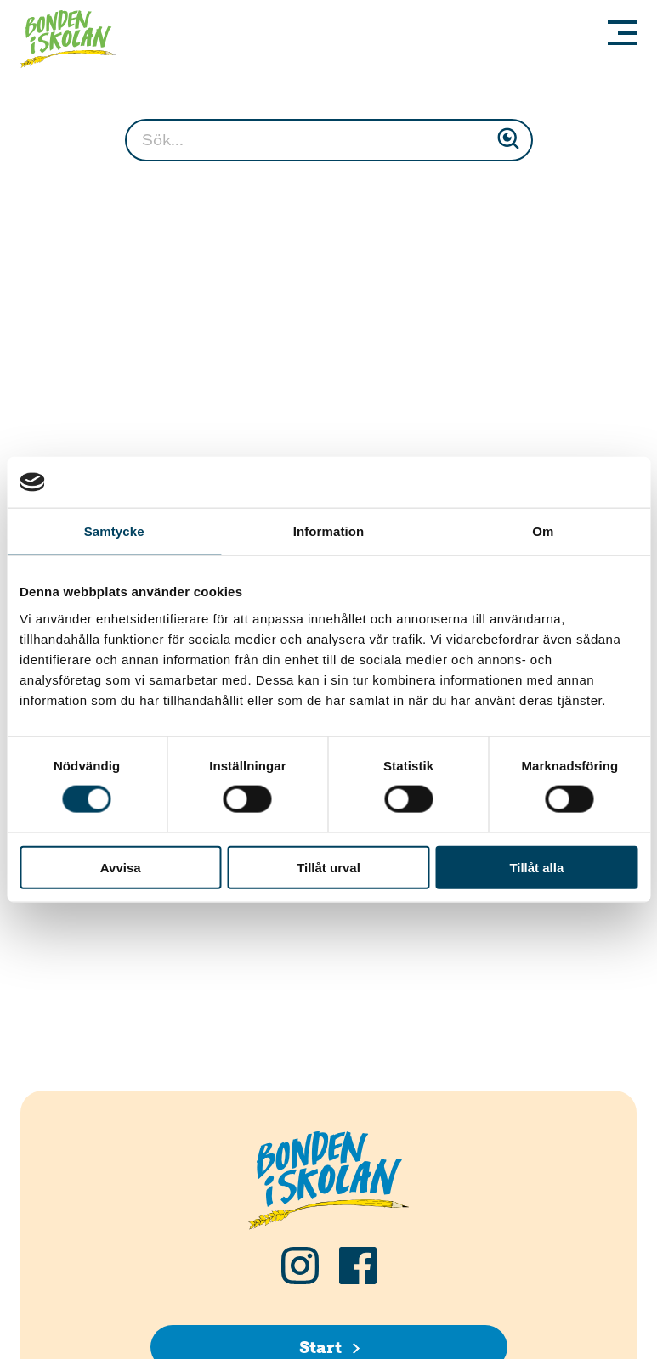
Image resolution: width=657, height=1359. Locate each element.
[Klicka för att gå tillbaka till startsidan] (74, 41)
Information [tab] (329, 531)
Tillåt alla (536, 867)
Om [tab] (542, 531)
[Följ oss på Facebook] (358, 1265)
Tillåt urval (328, 867)
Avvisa (120, 867)
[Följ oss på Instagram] (300, 1265)
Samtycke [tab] (114, 531)
